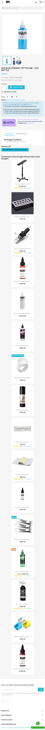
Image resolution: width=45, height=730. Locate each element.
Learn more (30, 123)
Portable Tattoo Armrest (22, 184)
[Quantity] (3, 87)
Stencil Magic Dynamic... (22, 345)
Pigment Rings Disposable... (22, 378)
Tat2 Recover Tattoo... (22, 410)
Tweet (12, 97)
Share (7, 97)
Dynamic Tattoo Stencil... (22, 571)
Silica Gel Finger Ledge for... (22, 636)
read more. (33, 106)
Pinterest (16, 97)
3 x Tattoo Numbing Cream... (22, 539)
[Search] (22, 8)
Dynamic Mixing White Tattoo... (22, 313)
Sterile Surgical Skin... (22, 442)
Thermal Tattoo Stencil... (22, 474)
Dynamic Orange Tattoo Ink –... (22, 281)
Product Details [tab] (21, 134)
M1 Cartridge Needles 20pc (22, 249)
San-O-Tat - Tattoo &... (22, 604)
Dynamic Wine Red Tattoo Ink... (22, 669)
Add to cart (16, 87)
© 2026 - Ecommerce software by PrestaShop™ (16, 728)
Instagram (7, 700)
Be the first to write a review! (16, 100)
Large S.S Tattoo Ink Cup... (22, 216)
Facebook (3, 700)
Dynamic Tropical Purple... (22, 507)
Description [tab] (9, 134)
